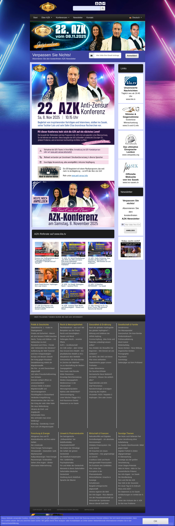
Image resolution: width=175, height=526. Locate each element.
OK (155, 521)
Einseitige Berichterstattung (70, 377)
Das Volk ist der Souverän (128, 483)
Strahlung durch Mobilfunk (70, 477)
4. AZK (139, 500)
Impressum (89, 509)
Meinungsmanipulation (69, 389)
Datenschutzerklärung (68, 509)
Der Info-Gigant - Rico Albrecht (101, 495)
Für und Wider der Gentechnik (71, 465)
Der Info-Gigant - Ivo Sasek (128, 474)
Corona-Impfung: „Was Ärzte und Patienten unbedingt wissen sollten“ (102, 342)
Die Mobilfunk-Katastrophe (70, 457)
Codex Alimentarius (96, 368)
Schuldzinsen (94, 483)
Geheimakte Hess (38, 415)
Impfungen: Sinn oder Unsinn (100, 397)
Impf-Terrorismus (95, 386)
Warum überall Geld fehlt (98, 503)
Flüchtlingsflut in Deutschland (42, 395)
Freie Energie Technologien (41, 448)
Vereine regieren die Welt (99, 492)
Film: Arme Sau (95, 468)
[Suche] (86, 8)
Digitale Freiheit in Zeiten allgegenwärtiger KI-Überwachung (128, 454)
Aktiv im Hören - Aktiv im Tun (129, 468)
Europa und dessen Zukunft (41, 357)
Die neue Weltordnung (39, 406)
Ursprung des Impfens (97, 392)
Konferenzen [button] (62, 18)
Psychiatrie (122, 357)
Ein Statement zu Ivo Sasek (129, 492)
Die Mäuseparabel (125, 330)
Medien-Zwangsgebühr (69, 380)
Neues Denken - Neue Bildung (130, 348)
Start (35, 18)
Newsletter (78, 18)
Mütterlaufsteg (123, 345)
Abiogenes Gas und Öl (40, 436)
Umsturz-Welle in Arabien (41, 386)
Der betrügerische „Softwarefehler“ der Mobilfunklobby (68, 439)
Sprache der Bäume (68, 480)
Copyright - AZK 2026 (42, 509)
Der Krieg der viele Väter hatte (43, 403)
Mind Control (123, 342)
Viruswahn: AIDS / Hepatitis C (100, 395)
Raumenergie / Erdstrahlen (41, 460)
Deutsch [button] (134, 18)
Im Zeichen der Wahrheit (69, 362)
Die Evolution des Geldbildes (100, 465)
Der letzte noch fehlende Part (129, 436)
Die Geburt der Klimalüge (70, 448)
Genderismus (123, 328)
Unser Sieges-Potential (127, 465)
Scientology (122, 360)
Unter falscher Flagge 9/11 (70, 397)
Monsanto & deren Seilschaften (72, 468)
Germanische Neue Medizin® (100, 374)
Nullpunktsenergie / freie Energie (44, 457)
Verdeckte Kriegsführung (40, 397)
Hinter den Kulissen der (127, 500)
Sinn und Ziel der (125, 480)
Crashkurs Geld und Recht (99, 460)
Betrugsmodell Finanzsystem (100, 463)
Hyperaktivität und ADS (98, 383)
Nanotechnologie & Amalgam (100, 389)
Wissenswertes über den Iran (42, 400)
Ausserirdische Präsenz (127, 471)
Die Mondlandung (125, 477)
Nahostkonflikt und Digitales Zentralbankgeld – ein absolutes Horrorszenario (101, 439)
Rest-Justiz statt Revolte (69, 371)
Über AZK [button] (46, 18)
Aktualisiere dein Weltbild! (70, 357)
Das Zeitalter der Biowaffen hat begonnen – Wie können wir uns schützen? (101, 351)
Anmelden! (132, 56)
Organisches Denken (126, 351)
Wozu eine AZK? (124, 489)
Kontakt (90, 18)
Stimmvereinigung (67, 395)
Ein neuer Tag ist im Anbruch (129, 486)
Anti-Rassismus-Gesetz (69, 400)
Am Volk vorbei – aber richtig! (71, 348)
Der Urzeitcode (37, 445)
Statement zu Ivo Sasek (69, 403)
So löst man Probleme (126, 503)
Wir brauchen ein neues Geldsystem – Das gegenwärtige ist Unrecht (101, 454)
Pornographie (123, 354)
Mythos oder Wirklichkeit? (70, 392)
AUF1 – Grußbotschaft (69, 345)
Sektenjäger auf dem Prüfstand (130, 362)
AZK (133, 480)
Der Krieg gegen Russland (41, 360)
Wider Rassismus (67, 374)
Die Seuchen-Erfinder (97, 371)
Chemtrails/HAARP (67, 445)
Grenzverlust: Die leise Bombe (72, 360)
